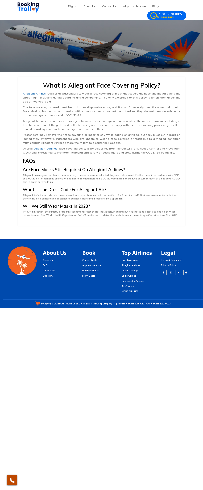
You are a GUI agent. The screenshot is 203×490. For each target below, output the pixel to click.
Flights (72, 6)
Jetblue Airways (130, 270)
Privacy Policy (168, 265)
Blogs (156, 6)
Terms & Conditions (171, 260)
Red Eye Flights (90, 270)
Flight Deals (88, 275)
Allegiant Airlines (34, 93)
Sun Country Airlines (133, 281)
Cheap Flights (89, 260)
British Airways (130, 260)
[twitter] (179, 272)
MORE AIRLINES (130, 291)
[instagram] (171, 272)
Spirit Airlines (129, 275)
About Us (89, 6)
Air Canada (128, 286)
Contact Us (109, 6)
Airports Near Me (134, 6)
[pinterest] (186, 272)
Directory (48, 275)
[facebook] (164, 272)
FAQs (46, 265)
